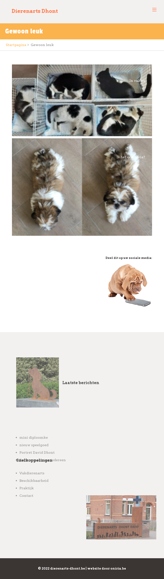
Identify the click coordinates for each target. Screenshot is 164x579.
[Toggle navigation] (154, 10)
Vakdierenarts (31, 483)
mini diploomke (33, 456)
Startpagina (16, 45)
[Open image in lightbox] (82, 100)
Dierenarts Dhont (35, 11)
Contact (26, 505)
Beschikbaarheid (33, 490)
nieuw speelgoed (33, 464)
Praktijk (26, 497)
